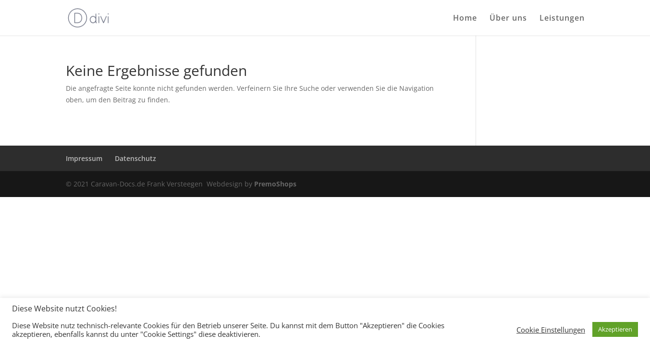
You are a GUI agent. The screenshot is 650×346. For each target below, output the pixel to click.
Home (465, 18)
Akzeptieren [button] (615, 329)
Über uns (508, 18)
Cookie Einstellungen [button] (550, 329)
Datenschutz (135, 158)
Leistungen (562, 18)
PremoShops (275, 183)
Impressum (84, 158)
